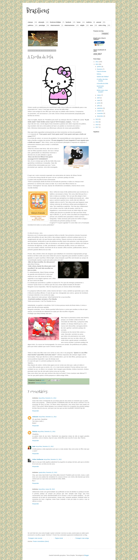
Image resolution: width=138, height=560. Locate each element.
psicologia (42, 25)
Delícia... (99, 74)
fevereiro (100, 69)
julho (98, 105)
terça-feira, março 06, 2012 (47, 489)
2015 (97, 124)
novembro (100, 113)
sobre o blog (102, 25)
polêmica (30, 25)
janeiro (99, 66)
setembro (100, 108)
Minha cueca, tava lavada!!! (102, 91)
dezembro (100, 116)
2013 (97, 119)
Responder (35, 411)
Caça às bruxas (101, 71)
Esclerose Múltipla (55, 22)
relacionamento (55, 25)
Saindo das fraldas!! (103, 76)
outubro (99, 111)
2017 (97, 127)
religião (82, 25)
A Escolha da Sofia (102, 83)
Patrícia (34, 431)
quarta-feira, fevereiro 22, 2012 (48, 472)
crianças (30, 22)
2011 (97, 61)
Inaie (33, 446)
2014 (97, 122)
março (99, 95)
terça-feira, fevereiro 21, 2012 (47, 398)
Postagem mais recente (35, 538)
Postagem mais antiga (82, 538)
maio (98, 100)
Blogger (86, 555)
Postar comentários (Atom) (41, 541)
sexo (91, 25)
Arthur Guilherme (37, 459)
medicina (89, 22)
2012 (97, 64)
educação (41, 22)
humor (79, 22)
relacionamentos (69, 25)
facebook (68, 22)
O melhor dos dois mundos (102, 80)
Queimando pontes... (100, 86)
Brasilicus (37, 10)
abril (98, 98)
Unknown (35, 416)
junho (99, 103)
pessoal (98, 22)
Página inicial (59, 538)
